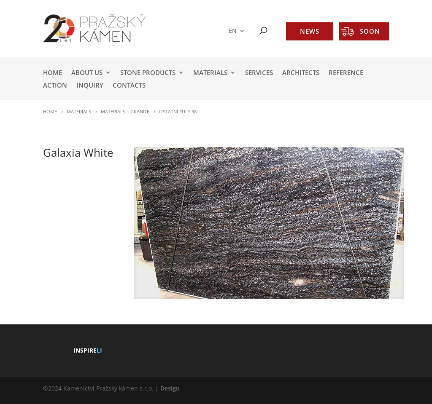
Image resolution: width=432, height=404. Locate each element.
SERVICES (259, 73)
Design (170, 388)
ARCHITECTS (300, 73)
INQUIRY (89, 85)
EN (233, 31)
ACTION (55, 85)
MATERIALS (210, 73)
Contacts (129, 85)
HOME (52, 73)
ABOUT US (87, 73)
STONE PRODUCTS (148, 73)
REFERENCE (346, 73)
